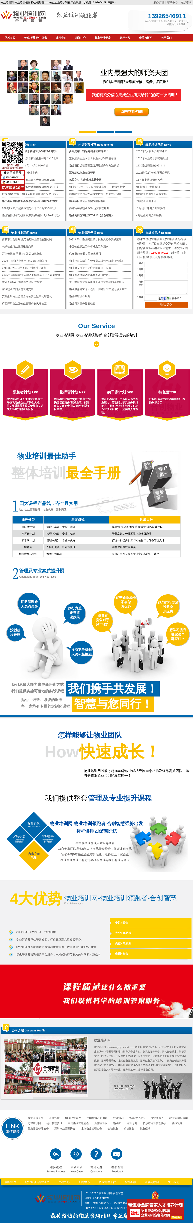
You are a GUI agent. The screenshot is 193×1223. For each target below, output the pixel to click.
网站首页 (10, 37)
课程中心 (61, 37)
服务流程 (158, 2)
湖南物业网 (101, 1123)
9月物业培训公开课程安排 (151, 193)
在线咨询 (186, 2)
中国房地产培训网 (97, 1118)
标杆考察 (125, 37)
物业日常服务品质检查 (82, 303)
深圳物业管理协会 (64, 1128)
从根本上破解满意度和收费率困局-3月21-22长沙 (30, 186)
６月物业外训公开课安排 (150, 208)
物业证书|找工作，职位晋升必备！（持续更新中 (97, 186)
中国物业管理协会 (78, 1123)
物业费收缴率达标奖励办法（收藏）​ (90, 274)
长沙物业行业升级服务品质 (18, 246)
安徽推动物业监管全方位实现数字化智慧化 (27, 296)
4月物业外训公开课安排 (150, 215)
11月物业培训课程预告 (149, 179)
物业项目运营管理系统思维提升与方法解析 (94, 165)
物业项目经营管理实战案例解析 (87, 201)
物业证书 (145, 1128)
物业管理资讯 (54, 1123)
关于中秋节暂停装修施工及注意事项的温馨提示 (96, 282)
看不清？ (177, 298)
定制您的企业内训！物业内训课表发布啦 (92, 158)
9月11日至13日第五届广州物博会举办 (24, 267)
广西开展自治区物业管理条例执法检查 (24, 303)
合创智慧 (54, 1118)
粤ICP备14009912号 (97, 1198)
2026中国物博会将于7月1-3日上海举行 (24, 260)
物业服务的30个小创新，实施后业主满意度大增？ (98, 289)
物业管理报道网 (178, 1118)
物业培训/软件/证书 (35, 37)
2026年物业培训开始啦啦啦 (152, 158)
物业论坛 (177, 1123)
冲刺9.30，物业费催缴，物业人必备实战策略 (95, 239)
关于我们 (166, 37)
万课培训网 (34, 1123)
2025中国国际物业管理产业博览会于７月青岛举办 (31, 274)
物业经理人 (157, 1118)
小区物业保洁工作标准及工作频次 (88, 246)
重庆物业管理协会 (38, 1128)
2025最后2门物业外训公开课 (153, 172)
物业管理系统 (35, 1118)
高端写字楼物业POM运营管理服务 (89, 208)
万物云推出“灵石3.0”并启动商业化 (22, 253)
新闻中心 (80, 37)
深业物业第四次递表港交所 (18, 289)
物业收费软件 (73, 1118)
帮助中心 (172, 2)
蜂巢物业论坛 (137, 1118)
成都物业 (129, 1128)
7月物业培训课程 (146, 201)
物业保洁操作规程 (79, 296)
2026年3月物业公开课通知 (151, 151)
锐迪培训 (118, 1118)
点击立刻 (34, 853)
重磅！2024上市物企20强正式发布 (22, 282)
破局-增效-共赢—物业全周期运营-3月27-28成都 (30, 193)
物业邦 (117, 1123)
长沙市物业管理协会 (154, 1123)
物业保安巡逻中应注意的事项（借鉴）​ (91, 267)
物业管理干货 (103, 37)
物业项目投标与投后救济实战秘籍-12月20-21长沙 (31, 215)
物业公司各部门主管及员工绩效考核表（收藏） (96, 260)
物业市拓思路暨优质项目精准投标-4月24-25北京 (30, 158)
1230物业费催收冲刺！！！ (152, 165)
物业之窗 (132, 1123)
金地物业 (113, 1128)
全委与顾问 (145, 37)
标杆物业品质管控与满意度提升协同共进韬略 (95, 193)
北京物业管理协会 (91, 1128)
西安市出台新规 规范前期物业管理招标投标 (27, 239)
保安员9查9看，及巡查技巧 (85, 253)
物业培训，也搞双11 (148, 186)
